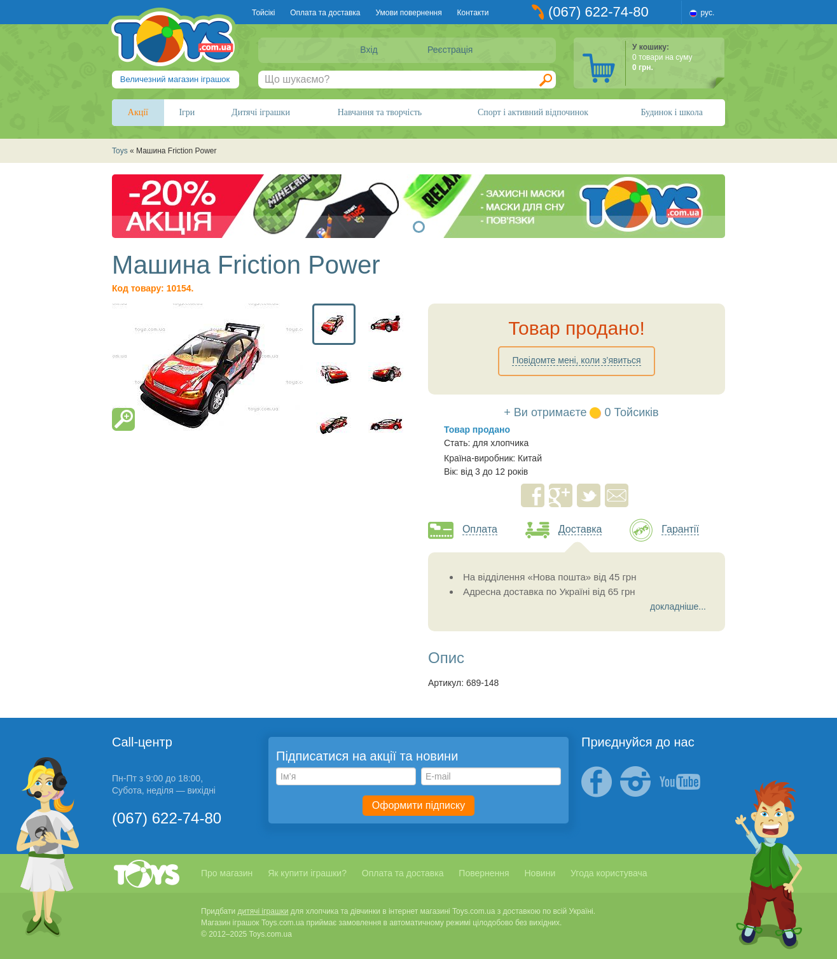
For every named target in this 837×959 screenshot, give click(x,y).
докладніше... (678, 606)
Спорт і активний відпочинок (533, 112)
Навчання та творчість (380, 112)
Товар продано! (576, 328)
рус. (708, 12)
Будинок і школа (671, 112)
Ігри (187, 112)
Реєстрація (450, 50)
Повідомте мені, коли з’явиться (576, 360)
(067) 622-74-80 (598, 12)
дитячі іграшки (263, 911)
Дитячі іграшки (261, 112)
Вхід (368, 50)
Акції (138, 112)
